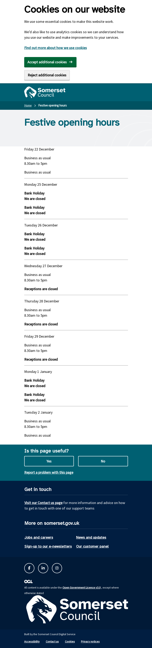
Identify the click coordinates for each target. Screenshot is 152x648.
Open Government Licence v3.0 (81, 587)
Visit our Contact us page (43, 502)
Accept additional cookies (47, 62)
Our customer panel (92, 546)
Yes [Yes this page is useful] (48, 461)
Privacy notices (90, 641)
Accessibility (32, 641)
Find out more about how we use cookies (55, 47)
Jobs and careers (38, 537)
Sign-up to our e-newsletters (48, 546)
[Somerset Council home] (45, 92)
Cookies (70, 641)
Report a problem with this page (48, 472)
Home (28, 105)
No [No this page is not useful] (103, 461)
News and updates (91, 537)
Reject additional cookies (47, 75)
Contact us (52, 641)
